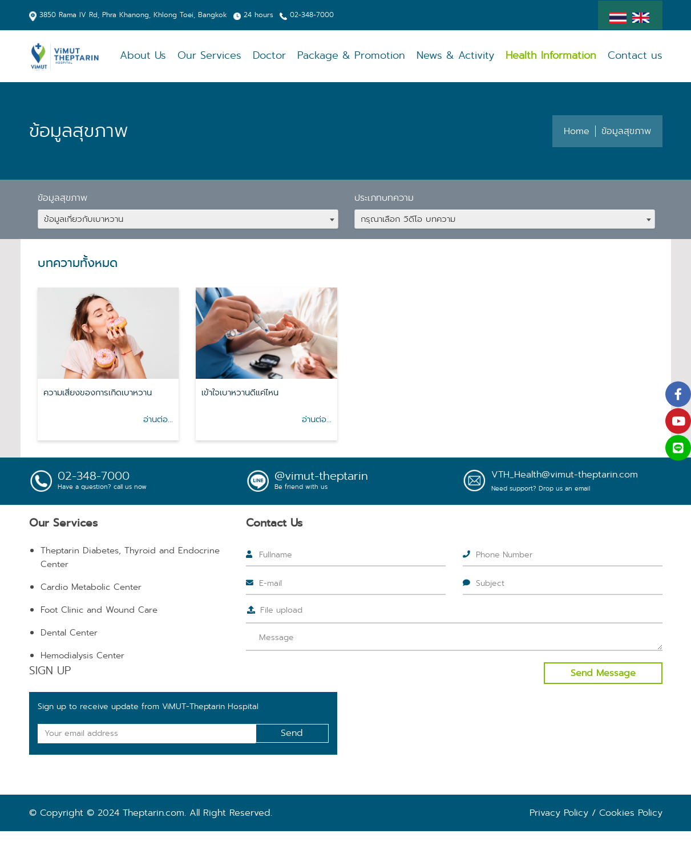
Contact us (637, 56)
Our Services (235, 56)
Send (292, 732)
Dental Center (69, 632)
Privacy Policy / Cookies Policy (596, 812)
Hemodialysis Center (82, 655)
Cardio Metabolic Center (91, 587)
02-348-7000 (312, 14)
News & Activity (467, 56)
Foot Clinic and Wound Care (99, 610)
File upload (281, 610)
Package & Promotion (369, 56)
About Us (172, 56)
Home (576, 130)
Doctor (292, 56)
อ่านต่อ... (158, 419)
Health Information (558, 56)
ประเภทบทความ (384, 197)
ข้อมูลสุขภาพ (62, 197)
